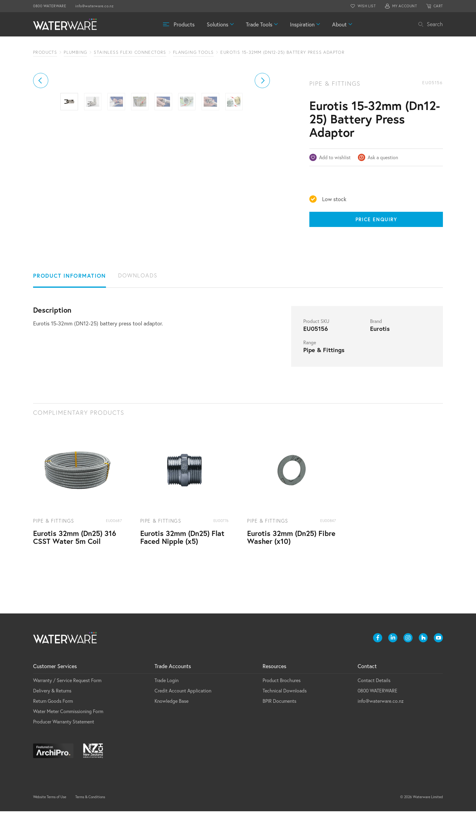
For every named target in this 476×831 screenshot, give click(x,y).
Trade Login (166, 700)
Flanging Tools (193, 52)
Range (309, 362)
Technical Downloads (285, 710)
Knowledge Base (172, 720)
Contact (367, 685)
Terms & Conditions (90, 816)
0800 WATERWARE (49, 6)
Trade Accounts (173, 685)
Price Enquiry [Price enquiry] (376, 219)
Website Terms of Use (49, 816)
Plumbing (75, 52)
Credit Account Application (183, 710)
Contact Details (374, 700)
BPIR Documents (279, 720)
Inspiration (302, 24)
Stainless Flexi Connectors (130, 52)
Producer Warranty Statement (63, 741)
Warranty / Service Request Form (67, 700)
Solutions (217, 24)
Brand (376, 341)
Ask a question (383, 157)
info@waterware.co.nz (94, 6)
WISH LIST (367, 6)
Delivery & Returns (52, 710)
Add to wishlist (335, 157)
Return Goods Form (53, 720)
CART (438, 6)
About (339, 24)
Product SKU (316, 341)
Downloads (137, 295)
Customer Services (55, 685)
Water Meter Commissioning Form (68, 731)
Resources (274, 685)
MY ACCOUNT (404, 6)
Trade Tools (259, 24)
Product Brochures (282, 700)
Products (184, 24)
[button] (40, 148)
